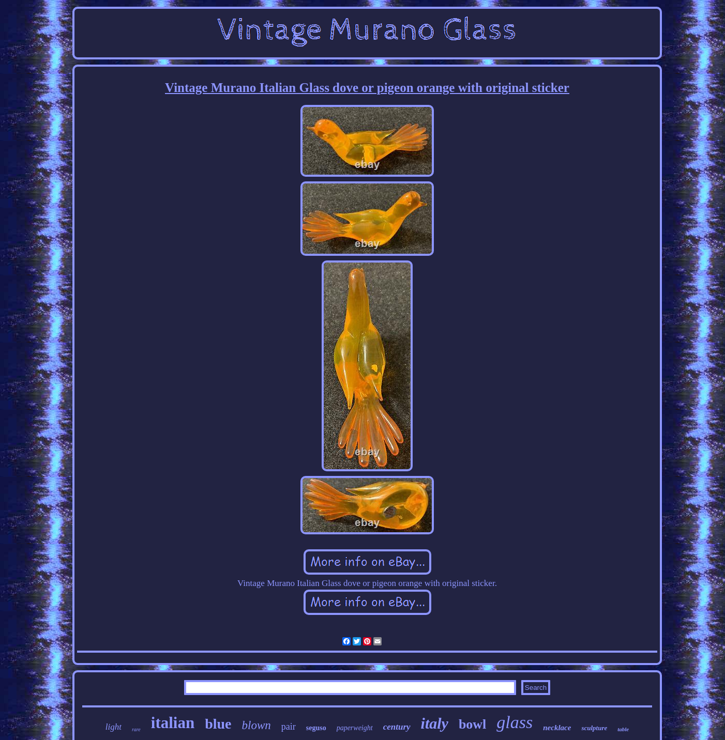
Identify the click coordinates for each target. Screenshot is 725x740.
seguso (316, 728)
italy (434, 723)
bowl (472, 724)
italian (172, 723)
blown (256, 725)
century (397, 727)
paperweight (355, 728)
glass (514, 722)
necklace (557, 727)
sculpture (594, 728)
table (623, 729)
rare (136, 729)
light (113, 727)
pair (288, 726)
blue (218, 724)
